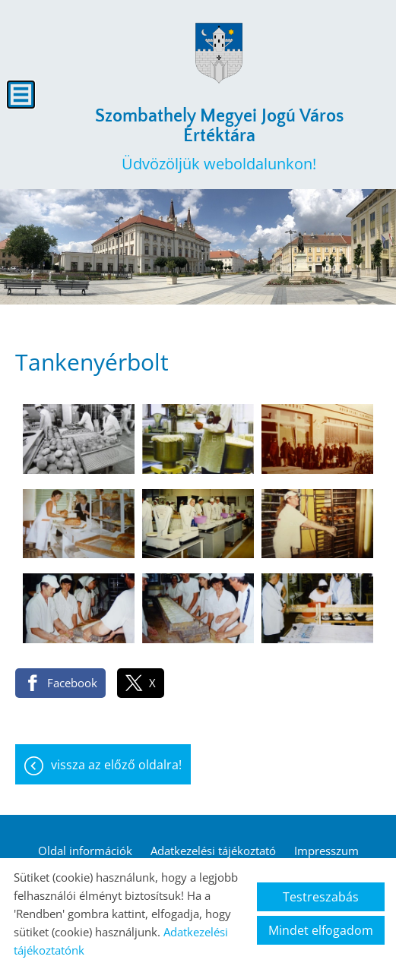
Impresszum (326, 850)
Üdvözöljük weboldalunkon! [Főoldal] (219, 140)
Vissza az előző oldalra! (116, 764)
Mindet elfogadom (320, 930)
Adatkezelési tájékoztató (213, 850)
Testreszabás (321, 897)
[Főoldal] (218, 53)
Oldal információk (85, 850)
